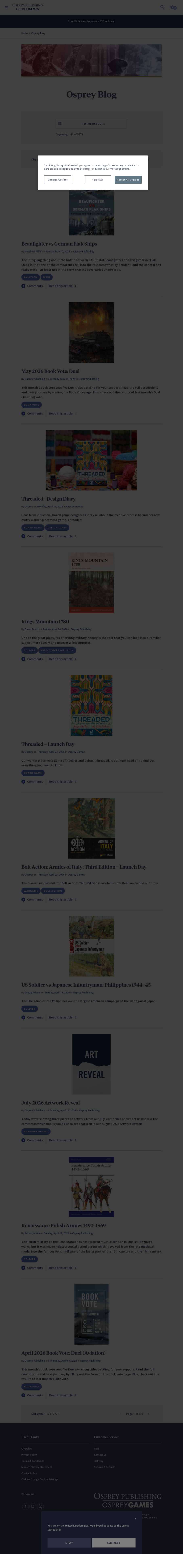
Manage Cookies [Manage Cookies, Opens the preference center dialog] (58, 179)
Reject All (98, 179)
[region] (93, 172)
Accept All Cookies (128, 179)
